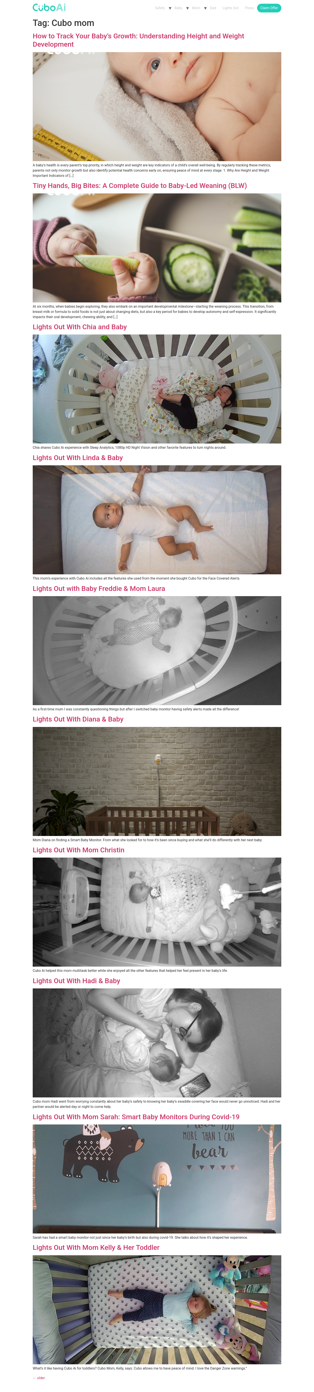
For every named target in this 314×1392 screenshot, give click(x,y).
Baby (178, 8)
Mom (196, 8)
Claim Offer (269, 8)
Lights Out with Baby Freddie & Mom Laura (99, 588)
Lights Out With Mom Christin (79, 850)
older (39, 1378)
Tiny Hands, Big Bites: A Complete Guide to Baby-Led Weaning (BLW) (140, 185)
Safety (160, 8)
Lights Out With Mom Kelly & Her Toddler (96, 1247)
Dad (213, 8)
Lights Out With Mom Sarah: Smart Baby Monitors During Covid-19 (136, 1117)
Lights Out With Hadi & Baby (76, 981)
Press (249, 8)
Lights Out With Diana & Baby (78, 719)
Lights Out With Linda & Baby (78, 458)
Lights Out (231, 8)
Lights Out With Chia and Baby (80, 327)
